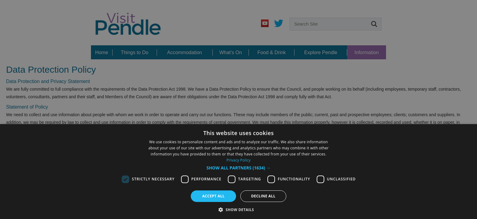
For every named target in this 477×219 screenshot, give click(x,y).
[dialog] (238, 109)
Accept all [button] (213, 196)
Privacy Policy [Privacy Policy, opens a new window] (238, 160)
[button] (239, 168)
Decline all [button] (263, 196)
